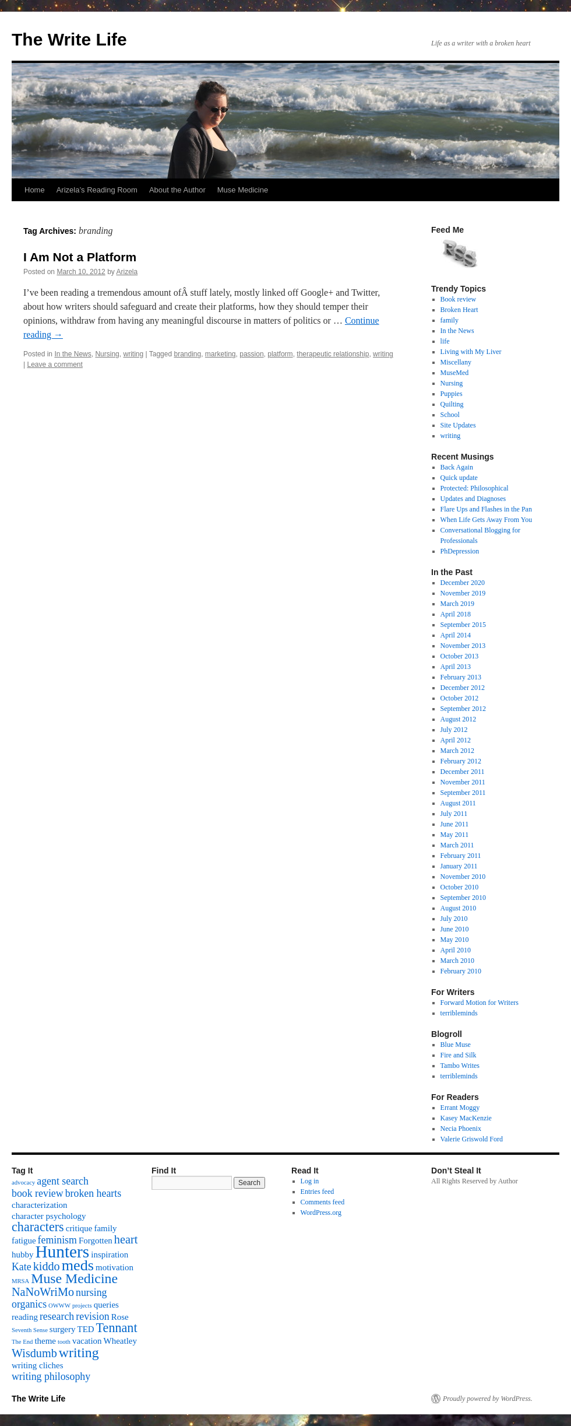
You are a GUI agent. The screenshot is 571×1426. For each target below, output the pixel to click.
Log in (310, 1181)
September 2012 (463, 709)
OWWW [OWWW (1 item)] (59, 1305)
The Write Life (69, 39)
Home (34, 189)
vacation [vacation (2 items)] (87, 1341)
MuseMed (454, 373)
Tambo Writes (460, 1065)
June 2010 (454, 929)
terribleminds (459, 1013)
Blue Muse (455, 1044)
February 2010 (460, 971)
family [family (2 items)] (105, 1228)
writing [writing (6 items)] (79, 1352)
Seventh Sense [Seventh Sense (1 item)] (30, 1330)
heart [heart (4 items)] (126, 1239)
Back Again (456, 467)
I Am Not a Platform (79, 257)
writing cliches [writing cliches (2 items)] (38, 1365)
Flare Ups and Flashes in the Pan (486, 509)
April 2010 (455, 950)
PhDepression (460, 551)
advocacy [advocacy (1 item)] (23, 1182)
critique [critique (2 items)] (79, 1228)
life (445, 341)
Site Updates (458, 425)
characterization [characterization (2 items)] (40, 1205)
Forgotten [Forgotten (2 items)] (95, 1240)
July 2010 (454, 919)
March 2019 (457, 604)
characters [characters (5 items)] (38, 1227)
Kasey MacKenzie (466, 1118)
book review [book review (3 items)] (38, 1193)
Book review (458, 299)
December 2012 (462, 688)
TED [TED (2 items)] (85, 1329)
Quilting (452, 404)
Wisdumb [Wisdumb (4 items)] (34, 1353)
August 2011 (458, 803)
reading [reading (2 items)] (25, 1317)
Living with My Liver (471, 352)
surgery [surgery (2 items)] (63, 1329)
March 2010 (457, 960)
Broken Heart (459, 310)
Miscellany (455, 362)
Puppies (451, 394)
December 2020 (462, 583)
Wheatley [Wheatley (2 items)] (120, 1341)
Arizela (127, 272)
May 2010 (454, 940)
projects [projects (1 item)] (82, 1305)
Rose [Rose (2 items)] (120, 1317)
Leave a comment (54, 364)
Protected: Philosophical (474, 488)
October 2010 (459, 887)
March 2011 (457, 845)
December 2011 (462, 772)
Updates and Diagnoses (473, 499)
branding (187, 354)
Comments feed (323, 1202)
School (450, 415)
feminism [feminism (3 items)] (57, 1240)
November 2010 (463, 877)
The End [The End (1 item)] (22, 1342)
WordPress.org (321, 1212)
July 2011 (454, 814)
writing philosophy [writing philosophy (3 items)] (51, 1376)
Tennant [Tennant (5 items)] (117, 1327)
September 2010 (463, 898)
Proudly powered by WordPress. (488, 1399)
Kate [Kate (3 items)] (21, 1267)
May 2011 (454, 835)
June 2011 (454, 824)
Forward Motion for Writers (479, 1002)
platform (279, 354)
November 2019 (463, 593)
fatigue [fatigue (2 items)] (24, 1240)
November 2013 (463, 646)
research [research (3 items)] (57, 1316)
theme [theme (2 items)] (45, 1341)
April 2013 (455, 667)
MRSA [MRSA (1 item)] (20, 1281)
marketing (220, 354)
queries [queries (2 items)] (106, 1304)
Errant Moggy (460, 1107)
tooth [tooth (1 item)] (64, 1342)
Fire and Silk (458, 1055)
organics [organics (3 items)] (29, 1304)
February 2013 (460, 677)
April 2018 (455, 614)
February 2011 (460, 856)
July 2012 (454, 730)
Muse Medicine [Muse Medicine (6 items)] (74, 1278)
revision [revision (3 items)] (92, 1316)
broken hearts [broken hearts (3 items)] (93, 1193)
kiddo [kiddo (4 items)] (46, 1266)
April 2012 (455, 740)
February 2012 (460, 761)
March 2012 (457, 751)
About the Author (177, 189)
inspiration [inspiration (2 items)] (109, 1254)
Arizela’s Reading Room (97, 189)
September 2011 (463, 793)
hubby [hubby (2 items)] (22, 1254)
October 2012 (459, 698)
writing (133, 354)
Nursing (107, 354)
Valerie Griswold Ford (471, 1139)
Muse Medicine (242, 189)
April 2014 (455, 635)
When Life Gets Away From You (486, 520)
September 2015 (463, 625)
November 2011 (462, 782)
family (449, 320)
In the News (72, 354)
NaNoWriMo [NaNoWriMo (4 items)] (43, 1291)
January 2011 (459, 866)
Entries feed (317, 1191)
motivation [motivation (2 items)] (114, 1267)
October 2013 (459, 656)
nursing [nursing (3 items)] (91, 1292)
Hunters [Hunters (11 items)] (62, 1251)
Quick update (459, 478)
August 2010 (458, 908)
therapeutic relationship (333, 354)
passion (251, 354)
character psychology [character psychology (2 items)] (49, 1216)
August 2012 (458, 719)
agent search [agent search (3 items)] (63, 1181)
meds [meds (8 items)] (78, 1265)
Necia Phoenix (460, 1128)
